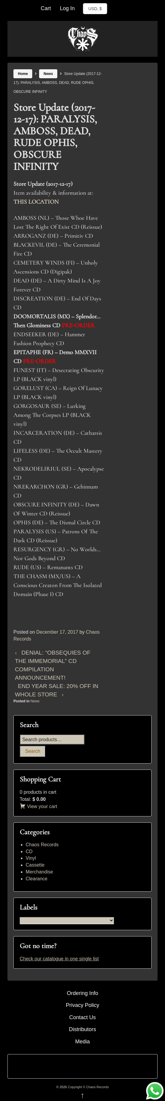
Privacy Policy (82, 1005)
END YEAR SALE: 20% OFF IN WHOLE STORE (56, 690)
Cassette (35, 864)
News (48, 74)
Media (82, 1042)
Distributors (82, 1029)
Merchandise (39, 871)
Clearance (36, 878)
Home (23, 74)
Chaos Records (42, 844)
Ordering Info (82, 993)
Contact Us (82, 1017)
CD (29, 851)
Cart (46, 8)
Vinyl (31, 858)
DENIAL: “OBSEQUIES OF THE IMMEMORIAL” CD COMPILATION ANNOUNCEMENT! (52, 665)
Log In (67, 8)
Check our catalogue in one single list (59, 958)
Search (32, 751)
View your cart (38, 806)
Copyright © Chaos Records (88, 1087)
